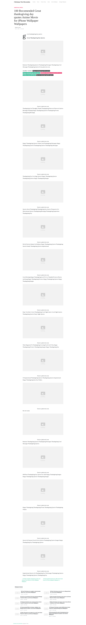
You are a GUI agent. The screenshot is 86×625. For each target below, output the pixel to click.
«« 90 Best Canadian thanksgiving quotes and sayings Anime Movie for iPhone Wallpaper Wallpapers (31, 580)
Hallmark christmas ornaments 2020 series (51, 73)
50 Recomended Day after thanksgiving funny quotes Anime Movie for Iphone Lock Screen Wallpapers (58, 613)
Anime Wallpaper (54, 1)
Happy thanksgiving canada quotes (31, 73)
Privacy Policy (43, 1)
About (49, 1)
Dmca (38, 1)
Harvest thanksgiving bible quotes (45, 75)
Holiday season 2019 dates (29, 75)
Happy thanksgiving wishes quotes (41, 70)
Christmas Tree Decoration (17, 623)
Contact (34, 1)
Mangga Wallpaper (62, 1)
